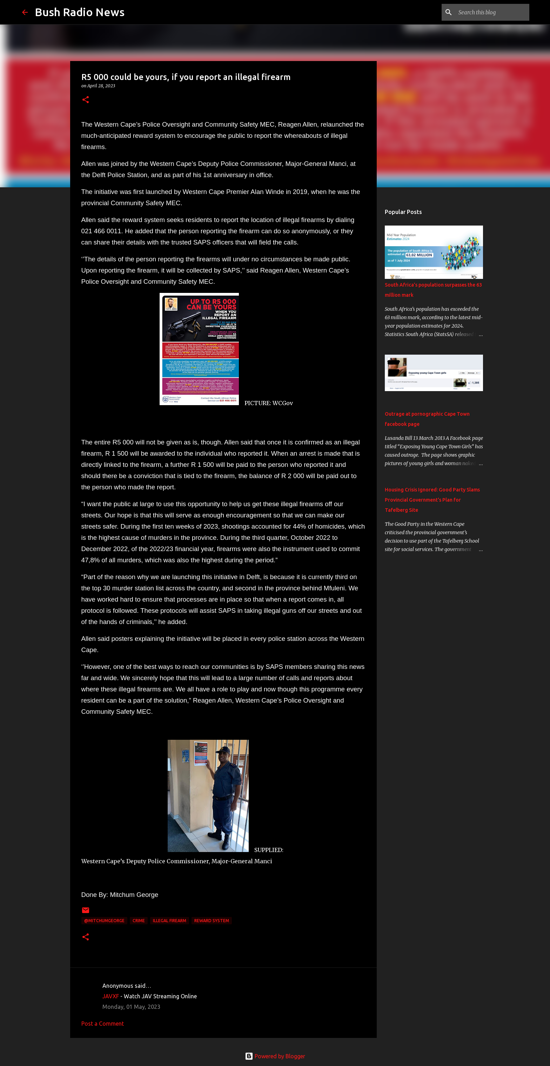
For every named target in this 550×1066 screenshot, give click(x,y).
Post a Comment (102, 1023)
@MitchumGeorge (104, 920)
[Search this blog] (492, 12)
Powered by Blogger (275, 1056)
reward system (211, 920)
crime (139, 920)
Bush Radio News (80, 12)
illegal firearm (169, 920)
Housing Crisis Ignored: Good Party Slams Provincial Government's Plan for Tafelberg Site (432, 500)
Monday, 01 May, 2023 (131, 1007)
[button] (85, 100)
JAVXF (110, 996)
